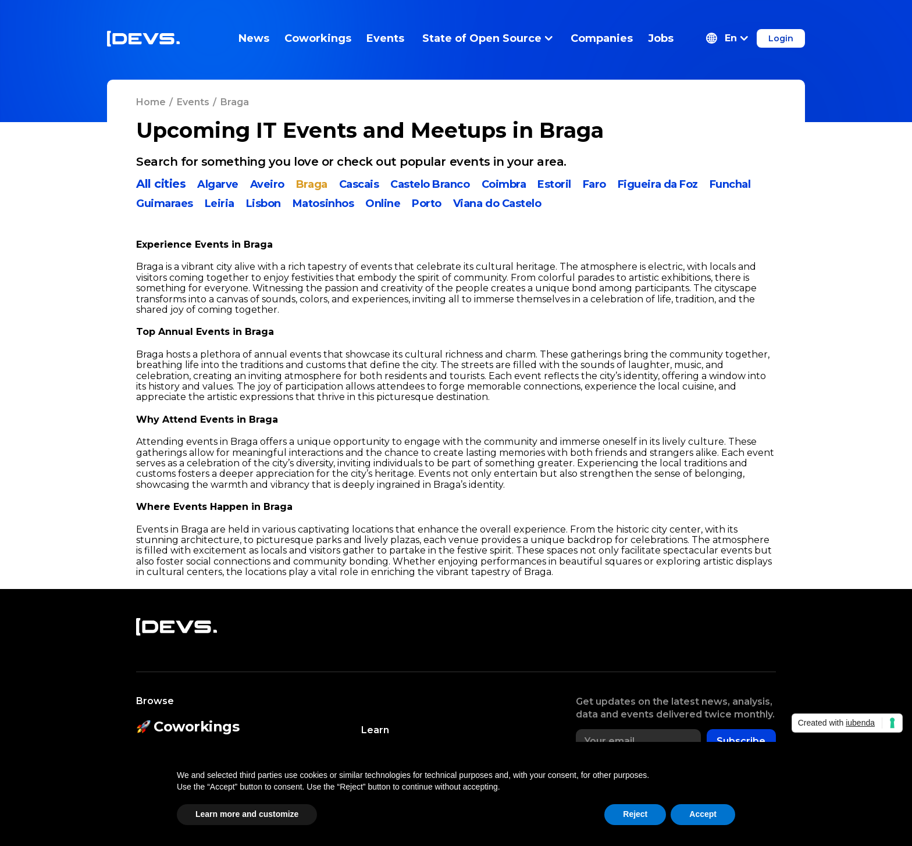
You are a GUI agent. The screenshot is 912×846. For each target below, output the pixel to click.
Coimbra (504, 184)
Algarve (217, 184)
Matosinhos (323, 203)
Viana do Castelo (497, 203)
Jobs (661, 38)
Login (780, 38)
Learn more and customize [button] (246, 814)
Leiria (219, 203)
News (253, 38)
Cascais (359, 184)
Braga (311, 184)
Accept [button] (703, 814)
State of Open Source (487, 38)
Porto (426, 203)
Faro (594, 184)
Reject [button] (635, 814)
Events (385, 38)
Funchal (730, 184)
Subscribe (741, 741)
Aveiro (267, 184)
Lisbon (263, 203)
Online (382, 203)
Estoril (554, 184)
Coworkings (317, 38)
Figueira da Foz (658, 184)
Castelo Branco (429, 184)
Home (151, 102)
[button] (727, 38)
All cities (161, 184)
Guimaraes (164, 203)
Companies (602, 38)
